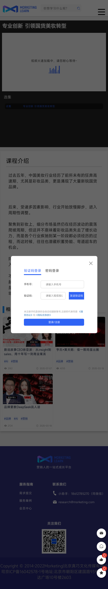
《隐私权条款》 (43, 315)
